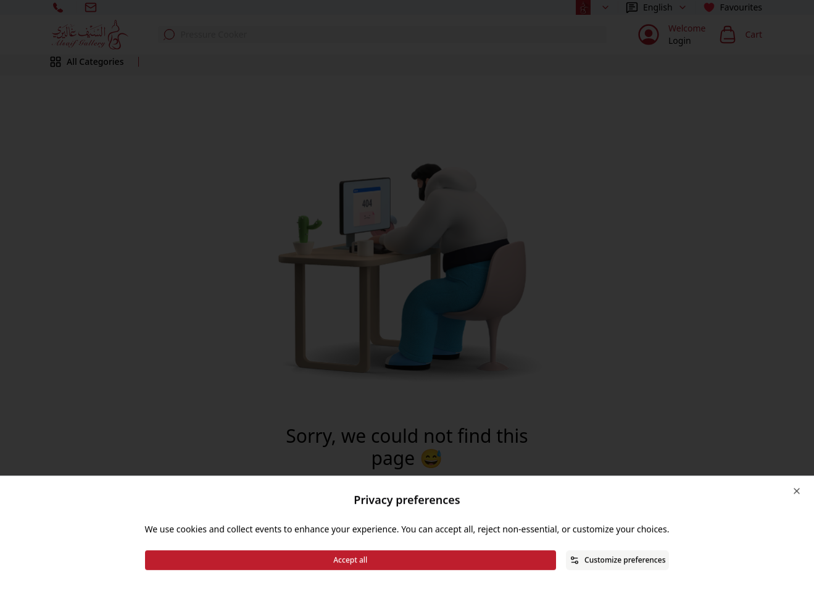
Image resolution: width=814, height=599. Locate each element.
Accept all (350, 582)
